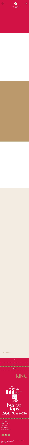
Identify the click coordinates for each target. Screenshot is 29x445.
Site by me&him (4, 442)
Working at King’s (5, 423)
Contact (14, 368)
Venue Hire (4, 425)
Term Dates (4, 421)
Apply (14, 364)
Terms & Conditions (20, 440)
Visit (14, 360)
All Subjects (6, 352)
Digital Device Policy (6, 429)
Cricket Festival (4, 427)
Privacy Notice (13, 440)
